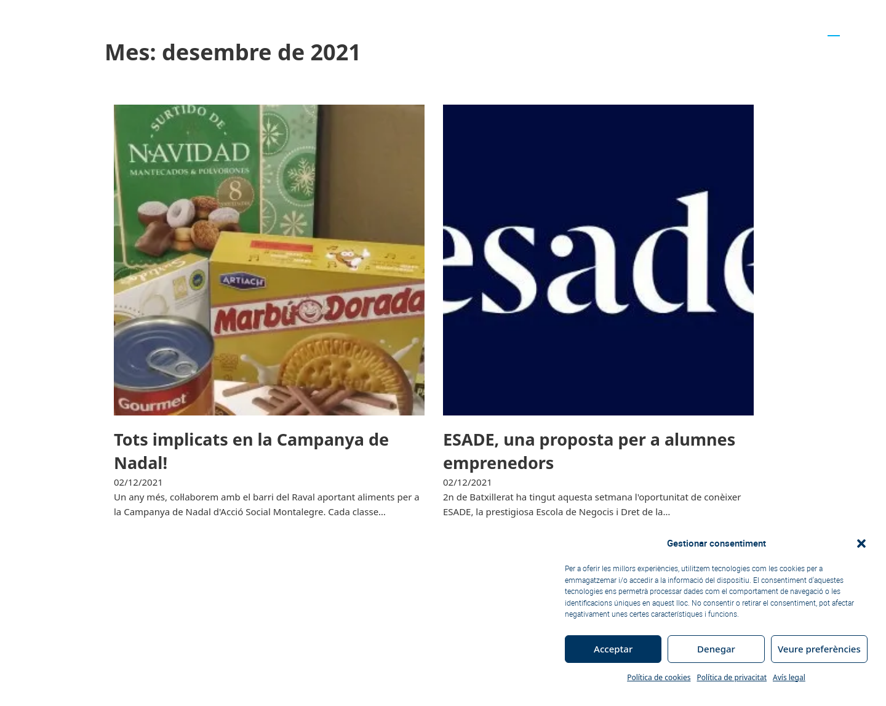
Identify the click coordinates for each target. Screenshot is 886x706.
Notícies (442, 26)
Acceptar (613, 649)
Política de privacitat (731, 677)
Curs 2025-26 (372, 26)
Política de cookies (658, 677)
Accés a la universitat (519, 26)
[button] (861, 543)
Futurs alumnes (611, 26)
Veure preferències (819, 649)
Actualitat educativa (712, 26)
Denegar (716, 649)
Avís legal (789, 677)
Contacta (788, 26)
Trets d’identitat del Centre (261, 26)
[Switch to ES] (850, 26)
